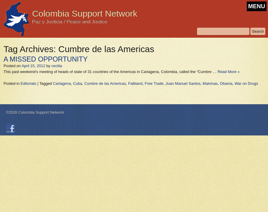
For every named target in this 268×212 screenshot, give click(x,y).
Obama (226, 83)
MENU (256, 6)
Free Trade (154, 83)
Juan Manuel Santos (183, 83)
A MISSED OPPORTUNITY (46, 59)
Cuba (77, 83)
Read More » (229, 71)
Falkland (135, 83)
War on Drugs (246, 83)
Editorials (28, 83)
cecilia (57, 66)
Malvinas (210, 83)
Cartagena (62, 83)
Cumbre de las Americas (105, 83)
